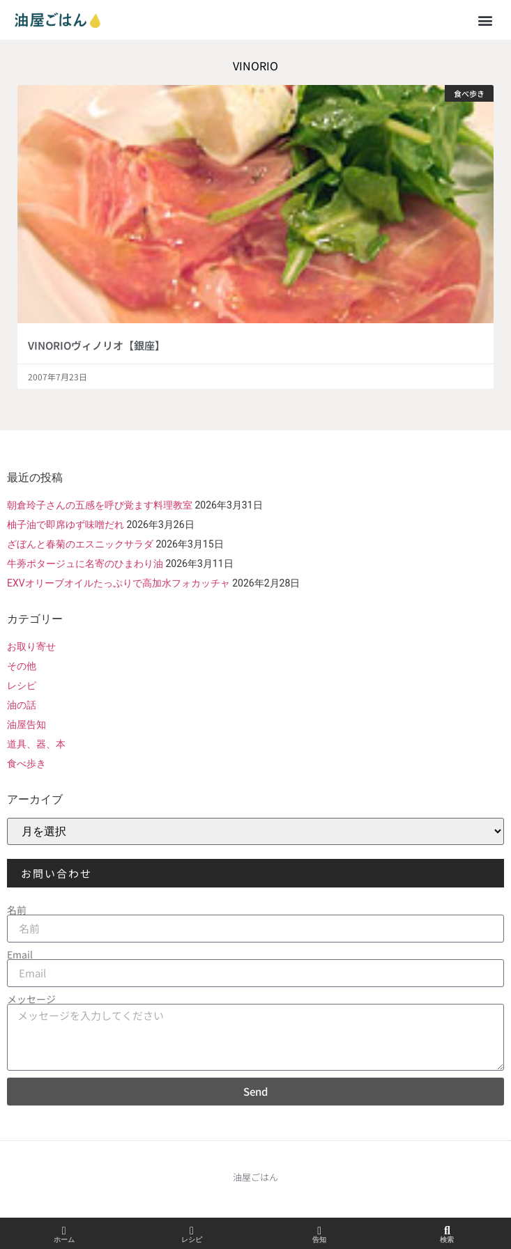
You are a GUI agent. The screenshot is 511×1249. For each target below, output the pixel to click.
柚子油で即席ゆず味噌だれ (65, 524)
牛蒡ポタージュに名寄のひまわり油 (85, 563)
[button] (485, 19)
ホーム (64, 1239)
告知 (319, 1239)
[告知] (319, 1230)
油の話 (21, 705)
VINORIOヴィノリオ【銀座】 (96, 345)
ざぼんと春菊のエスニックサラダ (80, 544)
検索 (447, 1239)
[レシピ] (191, 1230)
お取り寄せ (31, 646)
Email (20, 954)
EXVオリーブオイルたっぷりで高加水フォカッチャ (118, 583)
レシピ (21, 685)
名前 (16, 910)
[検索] (446, 1230)
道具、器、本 (36, 744)
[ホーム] (64, 1230)
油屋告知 (26, 724)
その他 (21, 666)
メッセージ (31, 999)
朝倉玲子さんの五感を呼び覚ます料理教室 (99, 505)
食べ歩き (26, 763)
